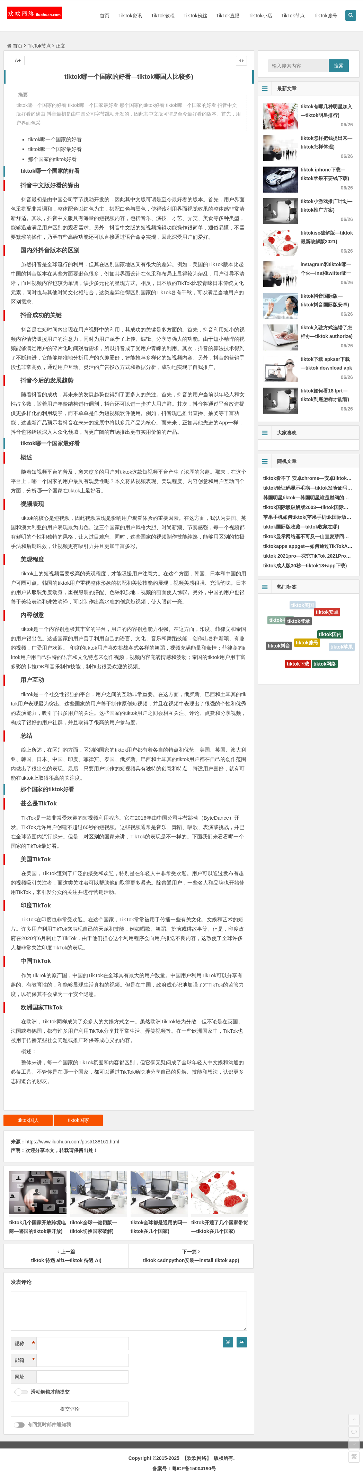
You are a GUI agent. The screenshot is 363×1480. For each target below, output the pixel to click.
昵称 (25, 1343)
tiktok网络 (324, 665)
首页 (104, 15)
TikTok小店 (260, 15)
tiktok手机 (280, 621)
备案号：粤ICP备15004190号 (184, 1468)
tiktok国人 (28, 1120)
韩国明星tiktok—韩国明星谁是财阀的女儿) (309, 497)
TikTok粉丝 (195, 15)
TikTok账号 (325, 15)
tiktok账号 (307, 645)
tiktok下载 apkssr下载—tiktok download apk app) (326, 367)
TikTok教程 (163, 15)
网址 (19, 1377)
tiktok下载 (298, 665)
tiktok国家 (78, 1120)
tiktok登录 (298, 623)
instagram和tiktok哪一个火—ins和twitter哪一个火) (326, 273)
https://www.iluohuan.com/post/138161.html (72, 1141)
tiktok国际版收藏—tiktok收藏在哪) (301, 527)
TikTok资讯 (130, 15)
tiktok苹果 (341, 647)
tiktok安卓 (327, 613)
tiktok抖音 (279, 647)
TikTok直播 (228, 15)
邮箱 (25, 1360)
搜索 (339, 65)
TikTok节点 (293, 15)
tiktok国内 (330, 636)
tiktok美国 (302, 605)
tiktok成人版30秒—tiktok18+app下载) (305, 565)
